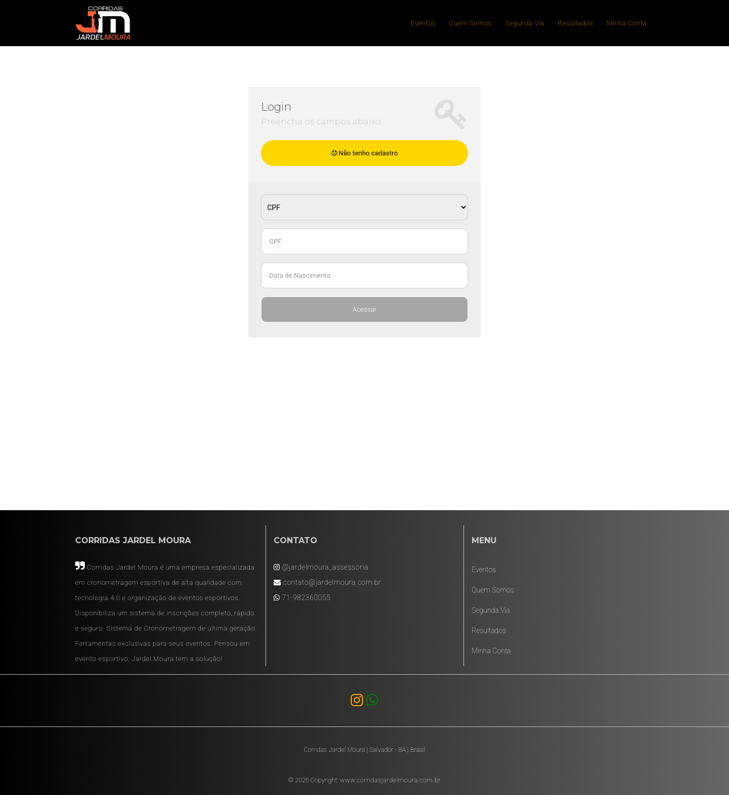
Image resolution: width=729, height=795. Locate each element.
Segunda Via (524, 23)
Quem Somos (470, 23)
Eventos (423, 23)
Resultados (575, 23)
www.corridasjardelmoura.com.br (390, 780)
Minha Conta (627, 23)
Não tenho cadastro (365, 153)
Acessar (364, 309)
